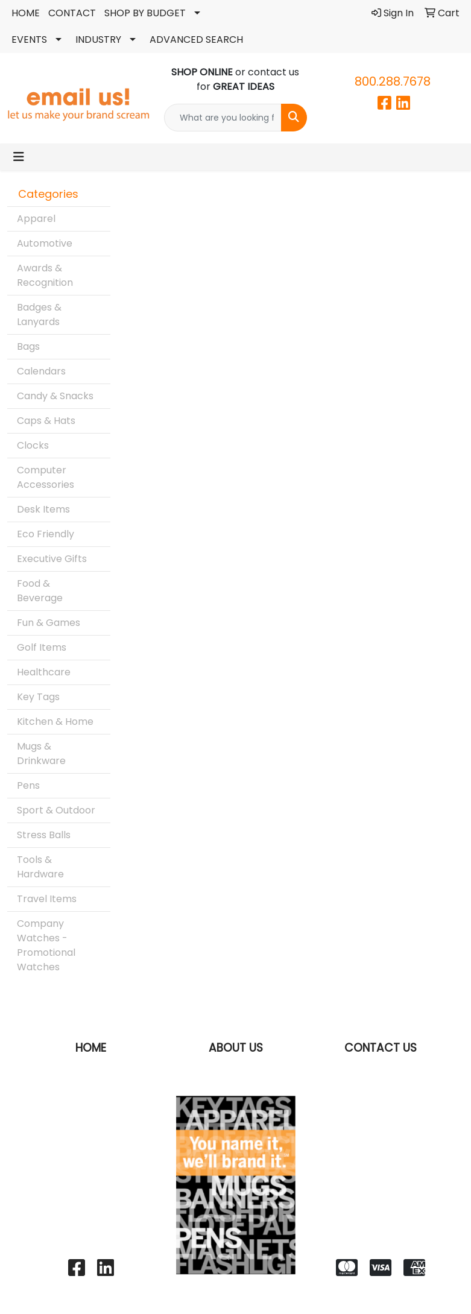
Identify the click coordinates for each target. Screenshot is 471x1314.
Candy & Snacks (55, 396)
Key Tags (38, 697)
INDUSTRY (98, 39)
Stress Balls (44, 835)
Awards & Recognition (45, 275)
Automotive (44, 243)
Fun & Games (48, 623)
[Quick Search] (222, 117)
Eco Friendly (45, 534)
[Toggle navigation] (18, 156)
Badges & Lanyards (39, 314)
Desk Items (43, 509)
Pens (28, 785)
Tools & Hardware (40, 867)
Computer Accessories (45, 477)
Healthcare (44, 672)
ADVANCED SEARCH (196, 39)
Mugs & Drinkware (41, 753)
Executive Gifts (52, 559)
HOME (25, 13)
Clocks (33, 445)
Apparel (36, 219)
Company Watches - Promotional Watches (46, 945)
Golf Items (41, 647)
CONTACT (72, 13)
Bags (28, 346)
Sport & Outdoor (56, 810)
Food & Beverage (40, 590)
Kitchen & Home (55, 721)
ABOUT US (236, 1048)
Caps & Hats (46, 421)
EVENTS (29, 39)
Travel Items (47, 899)
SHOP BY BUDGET (145, 13)
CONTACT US (380, 1048)
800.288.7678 (393, 81)
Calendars (41, 371)
